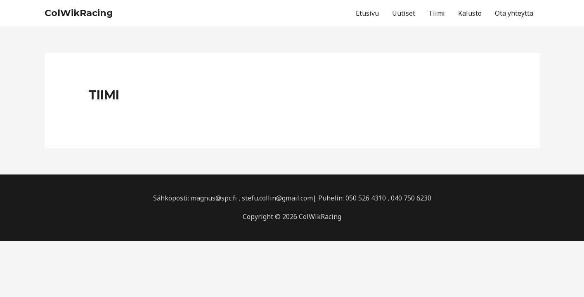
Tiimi (436, 13)
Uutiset (403, 13)
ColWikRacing (79, 13)
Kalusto (470, 13)
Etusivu (367, 13)
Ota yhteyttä (514, 13)
